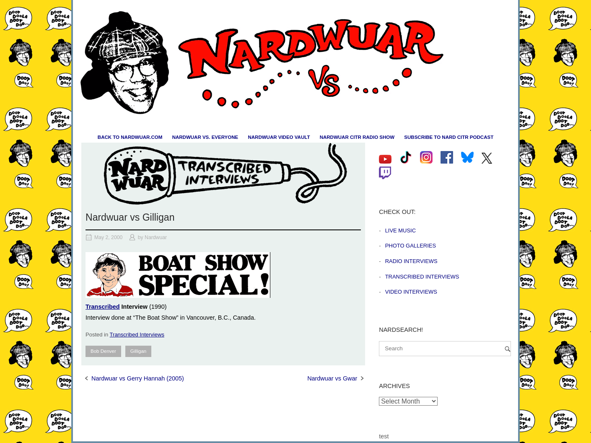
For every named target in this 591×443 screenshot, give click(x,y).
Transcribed (103, 306)
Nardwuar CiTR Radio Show (357, 137)
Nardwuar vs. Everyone (205, 137)
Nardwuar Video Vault (279, 137)
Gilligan (138, 351)
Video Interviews (411, 292)
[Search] (507, 349)
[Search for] (445, 348)
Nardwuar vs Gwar (332, 378)
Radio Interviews (411, 261)
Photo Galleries (410, 245)
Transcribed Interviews (137, 334)
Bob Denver (103, 351)
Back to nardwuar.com (130, 137)
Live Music (400, 230)
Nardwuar (156, 237)
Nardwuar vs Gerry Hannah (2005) (137, 378)
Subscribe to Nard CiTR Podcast (448, 137)
